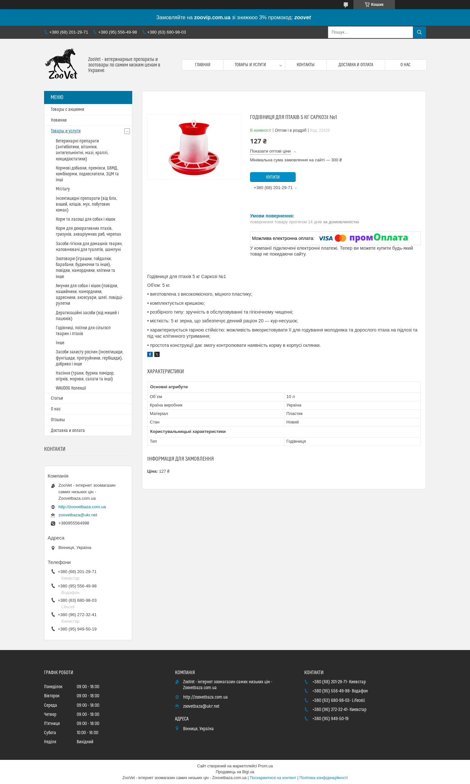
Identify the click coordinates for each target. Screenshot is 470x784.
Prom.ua (265, 766)
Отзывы (58, 419)
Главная (203, 64)
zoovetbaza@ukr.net (77, 514)
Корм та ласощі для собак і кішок (85, 219)
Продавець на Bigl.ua (235, 772)
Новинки (59, 120)
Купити (273, 177)
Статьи (57, 398)
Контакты (306, 64)
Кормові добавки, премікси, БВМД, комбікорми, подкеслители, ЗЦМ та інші (87, 174)
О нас (405, 64)
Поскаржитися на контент (273, 778)
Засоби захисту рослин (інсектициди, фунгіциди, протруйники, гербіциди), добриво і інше (89, 357)
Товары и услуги (250, 64)
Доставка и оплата (355, 64)
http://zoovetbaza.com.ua (82, 506)
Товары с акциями (67, 109)
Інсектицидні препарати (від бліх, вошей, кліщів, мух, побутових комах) (86, 204)
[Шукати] (419, 32)
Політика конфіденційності (323, 778)
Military (63, 189)
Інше (60, 343)
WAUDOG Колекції (71, 388)
